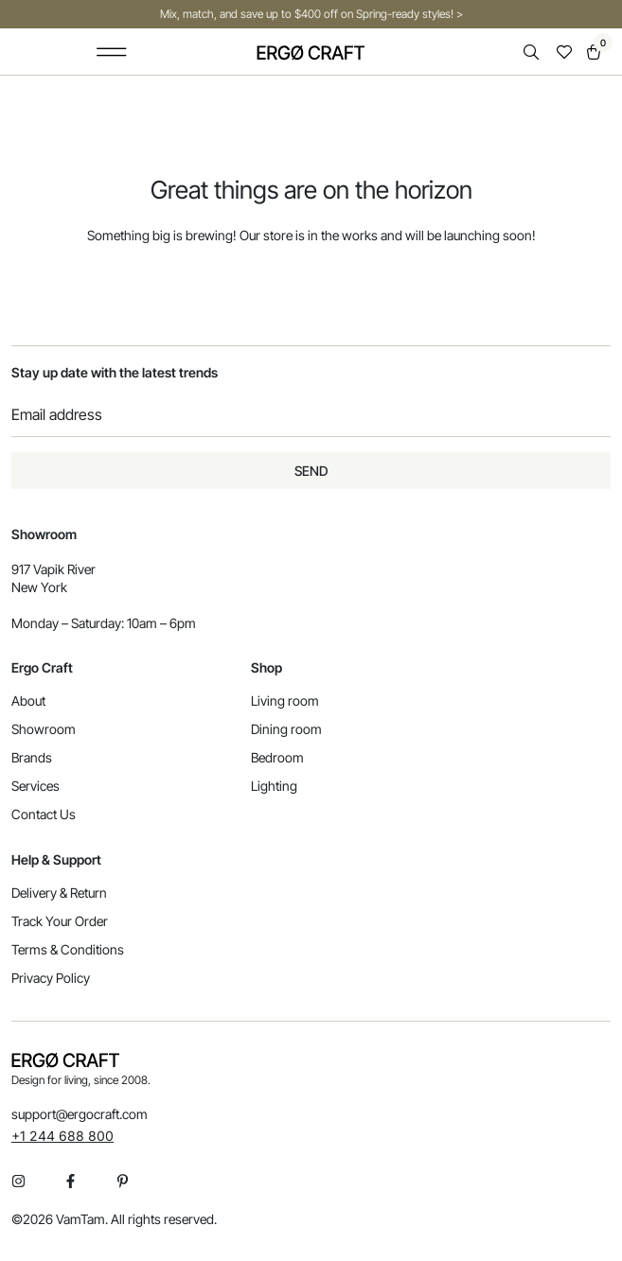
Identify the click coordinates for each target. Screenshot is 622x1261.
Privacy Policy (50, 978)
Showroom (43, 729)
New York (39, 587)
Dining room (286, 729)
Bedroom (277, 757)
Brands (31, 757)
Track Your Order (59, 921)
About (28, 700)
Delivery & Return (59, 892)
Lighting (274, 786)
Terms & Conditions (67, 949)
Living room (285, 700)
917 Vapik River (53, 569)
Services (35, 786)
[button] (111, 52)
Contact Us (43, 814)
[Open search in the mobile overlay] (533, 52)
